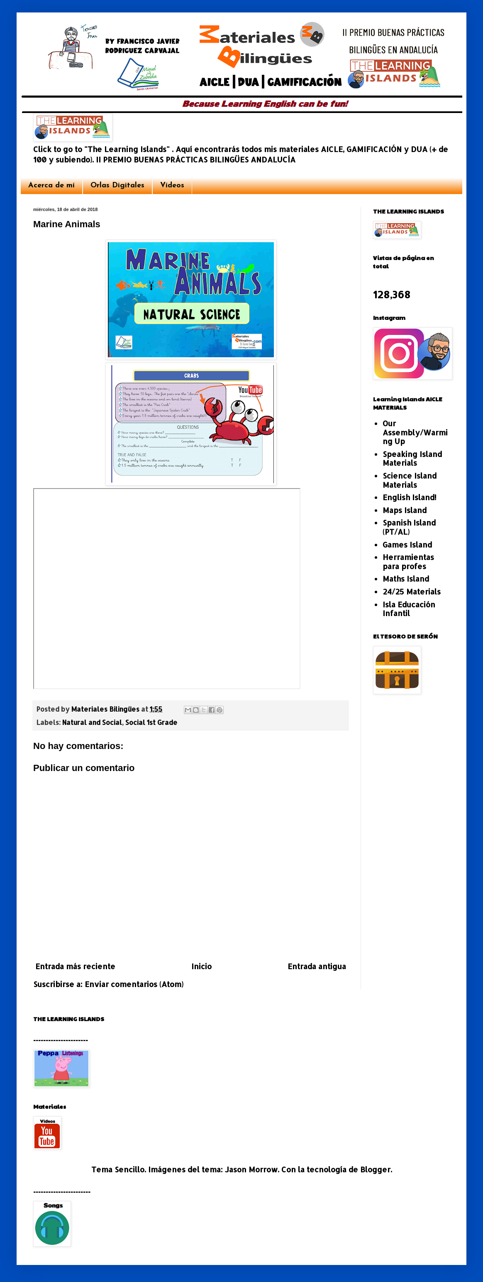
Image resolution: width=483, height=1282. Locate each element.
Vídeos (172, 185)
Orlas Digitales (117, 185)
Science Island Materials (410, 480)
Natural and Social (92, 722)
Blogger (375, 1169)
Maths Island (406, 578)
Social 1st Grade (151, 722)
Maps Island (405, 510)
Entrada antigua (317, 966)
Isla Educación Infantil (409, 608)
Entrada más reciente (75, 966)
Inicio (201, 966)
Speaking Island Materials (412, 458)
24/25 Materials (412, 591)
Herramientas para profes (408, 561)
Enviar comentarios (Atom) (134, 984)
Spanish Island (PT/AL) (409, 527)
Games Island (407, 544)
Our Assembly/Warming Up (415, 432)
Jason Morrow (251, 1169)
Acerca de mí (51, 185)
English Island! (410, 497)
